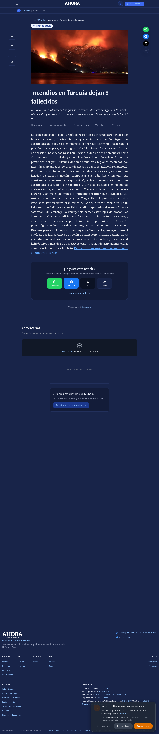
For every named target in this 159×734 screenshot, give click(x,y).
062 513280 (103, 698)
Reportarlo (86, 307)
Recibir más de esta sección (71, 405)
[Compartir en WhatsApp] (54, 283)
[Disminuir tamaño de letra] (12, 36)
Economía (6, 670)
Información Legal (9, 693)
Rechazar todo (103, 726)
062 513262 (110, 694)
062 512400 (127, 701)
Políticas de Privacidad (11, 698)
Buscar (51, 666)
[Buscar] (24, 3)
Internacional (7, 674)
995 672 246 (104, 688)
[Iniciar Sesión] (134, 4)
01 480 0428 (104, 691)
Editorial (36, 661)
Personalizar (123, 726)
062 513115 (121, 694)
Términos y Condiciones (11, 706)
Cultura (21, 661)
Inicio (33, 20)
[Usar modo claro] (120, 3)
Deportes (6, 666)
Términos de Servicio (73, 730)
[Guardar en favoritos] (12, 44)
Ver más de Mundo (79, 293)
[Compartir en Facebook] (71, 283)
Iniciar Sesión (151, 661)
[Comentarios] (12, 53)
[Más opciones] (12, 70)
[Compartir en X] (87, 283)
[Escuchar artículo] (12, 62)
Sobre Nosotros (8, 689)
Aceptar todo (143, 726)
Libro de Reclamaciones (11, 715)
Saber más (124, 713)
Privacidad (60, 730)
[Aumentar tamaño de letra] (12, 30)
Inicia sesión (67, 351)
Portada (52, 661)
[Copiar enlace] (146, 50)
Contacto (153, 666)
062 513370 (144, 701)
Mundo (27, 10)
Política (5, 661)
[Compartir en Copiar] (104, 283)
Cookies (5, 711)
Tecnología (22, 666)
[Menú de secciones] (17, 3)
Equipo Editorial (8, 702)
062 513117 (99, 694)
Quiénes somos (88, 730)
